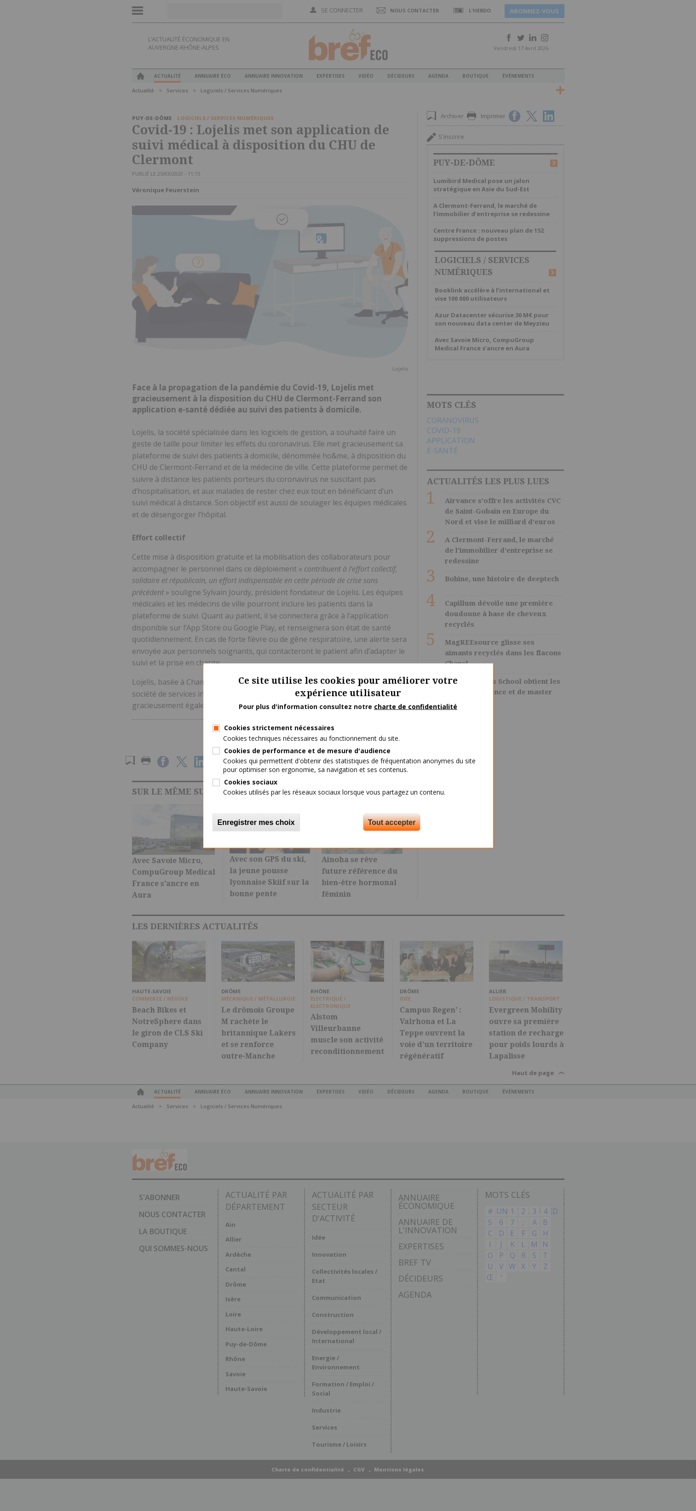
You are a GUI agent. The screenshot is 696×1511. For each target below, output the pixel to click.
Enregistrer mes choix (256, 822)
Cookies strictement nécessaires (279, 727)
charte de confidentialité (415, 706)
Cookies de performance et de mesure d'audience (307, 750)
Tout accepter (392, 822)
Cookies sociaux (250, 782)
